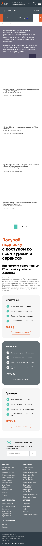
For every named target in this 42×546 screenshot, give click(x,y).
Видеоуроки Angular (30, 494)
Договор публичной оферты (11, 538)
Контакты (26, 506)
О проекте (26, 504)
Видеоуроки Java (29, 482)
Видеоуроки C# (28, 475)
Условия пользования (9, 534)
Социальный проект (30, 514)
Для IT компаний (8, 506)
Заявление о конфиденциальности (13, 536)
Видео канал (7, 490)
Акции (4, 524)
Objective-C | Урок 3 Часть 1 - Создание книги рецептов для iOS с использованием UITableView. (21, 165)
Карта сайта (6, 540)
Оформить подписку (21, 333)
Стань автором (7, 504)
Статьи (5, 492)
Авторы (26, 512)
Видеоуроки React (29, 497)
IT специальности (8, 475)
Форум (4, 495)
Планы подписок (8, 478)
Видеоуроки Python (30, 472)
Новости (5, 527)
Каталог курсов (8, 472)
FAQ (24, 509)
